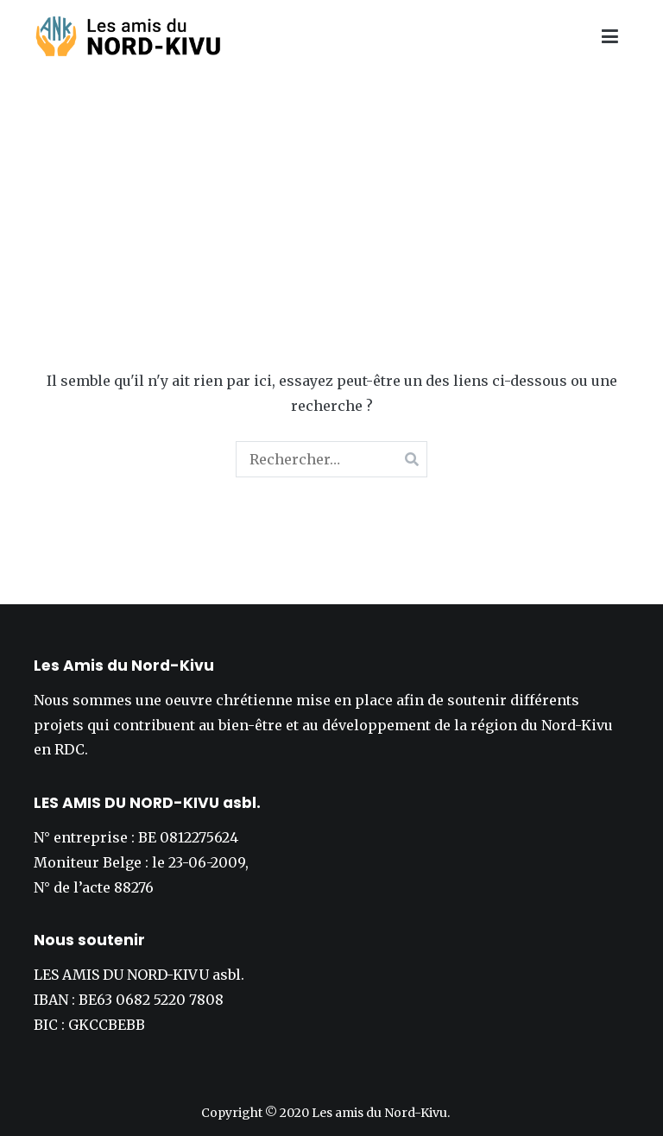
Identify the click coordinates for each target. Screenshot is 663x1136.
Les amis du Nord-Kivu (379, 1112)
